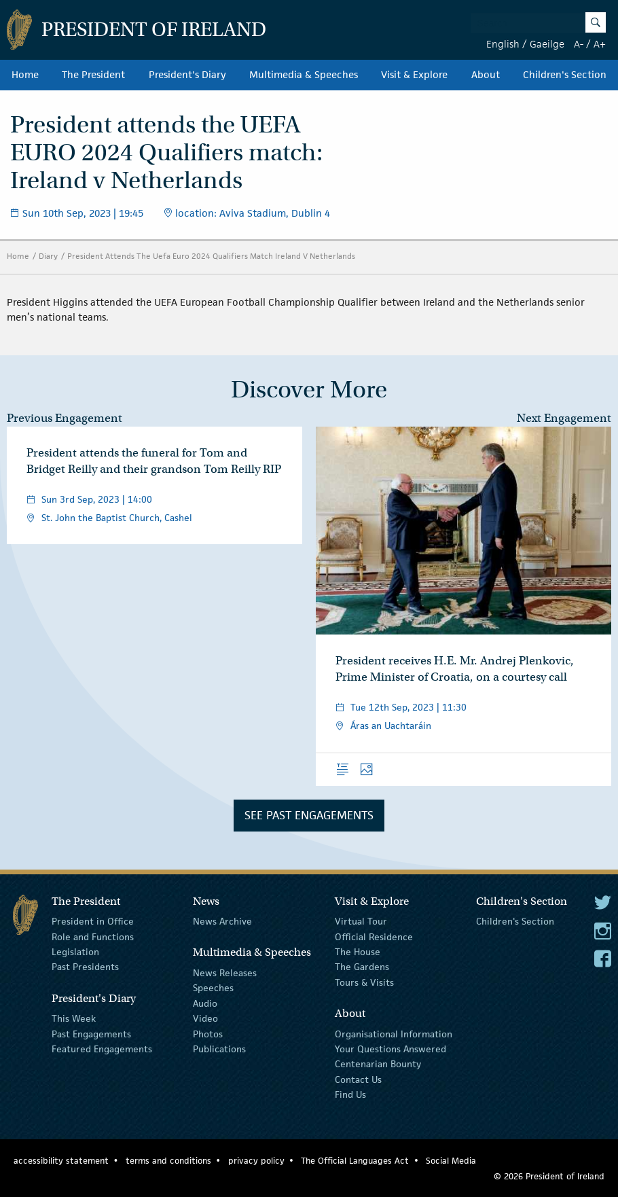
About (485, 75)
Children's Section (564, 75)
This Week (74, 1018)
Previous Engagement (64, 418)
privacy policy (256, 1160)
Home (25, 75)
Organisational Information (393, 1033)
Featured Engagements (102, 1049)
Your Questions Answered (390, 1049)
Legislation (75, 952)
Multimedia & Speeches (303, 75)
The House (357, 952)
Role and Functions (93, 936)
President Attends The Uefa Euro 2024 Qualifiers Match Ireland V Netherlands (211, 256)
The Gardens (362, 967)
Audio (205, 1003)
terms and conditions (168, 1160)
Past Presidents (85, 967)
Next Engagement (564, 418)
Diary (48, 256)
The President (93, 75)
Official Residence (374, 936)
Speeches (213, 988)
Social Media (451, 1160)
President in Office (93, 921)
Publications (219, 1049)
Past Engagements (91, 1033)
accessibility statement (61, 1160)
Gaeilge (547, 43)
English (503, 43)
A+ (600, 43)
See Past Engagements (309, 815)
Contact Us (358, 1079)
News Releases (225, 973)
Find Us (350, 1094)
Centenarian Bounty (378, 1064)
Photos (208, 1033)
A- (578, 43)
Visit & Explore (414, 75)
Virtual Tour (361, 921)
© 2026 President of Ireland (549, 1176)
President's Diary (187, 75)
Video (205, 1018)
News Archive (222, 921)
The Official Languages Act (355, 1160)
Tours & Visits (364, 982)
